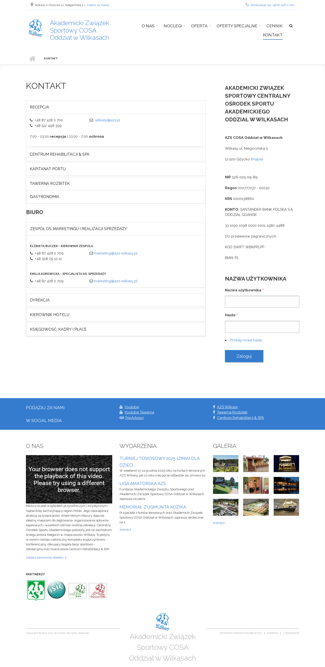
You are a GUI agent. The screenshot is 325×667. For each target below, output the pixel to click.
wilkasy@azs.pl (107, 120)
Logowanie (291, 633)
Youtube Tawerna (139, 412)
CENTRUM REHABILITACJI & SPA (59, 154)
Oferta (199, 25)
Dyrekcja (40, 300)
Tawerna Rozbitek (50, 183)
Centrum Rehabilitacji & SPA (240, 418)
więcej (124, 529)
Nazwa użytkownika (244, 290)
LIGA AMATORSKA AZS (142, 483)
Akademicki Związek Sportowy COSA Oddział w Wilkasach (79, 30)
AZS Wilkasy (227, 407)
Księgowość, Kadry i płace (58, 329)
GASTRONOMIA (44, 196)
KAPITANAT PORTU (48, 169)
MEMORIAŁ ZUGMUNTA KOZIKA (152, 506)
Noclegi (173, 25)
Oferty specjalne (237, 25)
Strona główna (32, 59)
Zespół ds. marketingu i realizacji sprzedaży (78, 228)
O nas (148, 25)
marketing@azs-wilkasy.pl (115, 253)
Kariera (272, 633)
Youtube (131, 407)
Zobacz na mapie (97, 5)
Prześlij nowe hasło (246, 340)
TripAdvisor (134, 418)
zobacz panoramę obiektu (45, 557)
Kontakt (273, 35)
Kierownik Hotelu (49, 314)
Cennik (274, 25)
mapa (257, 159)
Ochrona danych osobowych (241, 633)
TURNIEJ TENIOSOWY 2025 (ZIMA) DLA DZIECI (159, 462)
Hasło (231, 315)
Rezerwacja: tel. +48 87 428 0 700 (270, 4)
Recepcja (39, 107)
